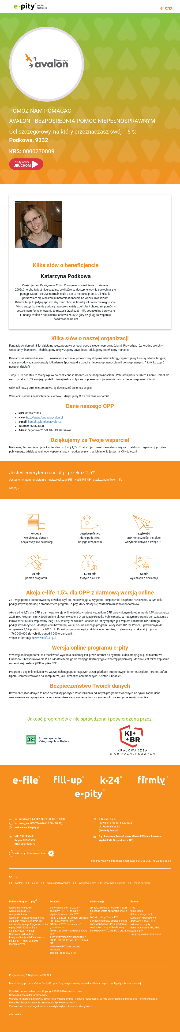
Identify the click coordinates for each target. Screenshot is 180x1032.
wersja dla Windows (20, 907)
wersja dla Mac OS (19, 910)
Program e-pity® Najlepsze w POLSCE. (30, 975)
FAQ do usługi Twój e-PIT (104, 917)
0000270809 (31, 151)
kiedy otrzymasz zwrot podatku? (68, 937)
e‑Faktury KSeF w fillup (21, 930)
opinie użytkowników (58, 883)
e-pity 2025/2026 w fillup (23, 927)
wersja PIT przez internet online (26, 917)
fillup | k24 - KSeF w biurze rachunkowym (23, 942)
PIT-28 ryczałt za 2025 (62, 921)
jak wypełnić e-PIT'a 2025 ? (65, 907)
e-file (13, 876)
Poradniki (55, 901)
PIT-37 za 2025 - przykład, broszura (69, 917)
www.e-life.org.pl (45, 637)
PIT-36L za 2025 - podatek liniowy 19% (68, 932)
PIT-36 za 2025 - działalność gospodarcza (65, 926)
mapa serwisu (142, 883)
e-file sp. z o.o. (74, 991)
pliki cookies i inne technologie (140, 998)
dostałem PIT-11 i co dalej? (65, 910)
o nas (35, 883)
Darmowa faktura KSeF (22, 934)
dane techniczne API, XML (145, 927)
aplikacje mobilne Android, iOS (26, 921)
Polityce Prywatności (86, 998)
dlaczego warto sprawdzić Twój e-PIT (109, 912)
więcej (13, 488)
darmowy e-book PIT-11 (144, 921)
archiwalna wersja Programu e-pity (28, 924)
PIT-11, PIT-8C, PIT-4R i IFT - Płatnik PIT (69, 942)
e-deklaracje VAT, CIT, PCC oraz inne (110, 930)
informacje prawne (114, 883)
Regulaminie (66, 998)
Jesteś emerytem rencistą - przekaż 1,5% (52, 472)
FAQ (133, 907)
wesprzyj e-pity (87, 883)
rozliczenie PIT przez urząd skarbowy (65, 948)
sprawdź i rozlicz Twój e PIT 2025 (108, 907)
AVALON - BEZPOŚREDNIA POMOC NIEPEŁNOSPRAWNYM (82, 121)
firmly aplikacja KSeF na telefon (26, 937)
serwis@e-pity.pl (29, 827)
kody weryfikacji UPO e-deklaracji (108, 924)
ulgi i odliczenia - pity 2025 (64, 914)
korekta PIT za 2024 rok (63, 952)
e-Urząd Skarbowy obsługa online (108, 920)
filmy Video (137, 910)
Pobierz (23, 901)
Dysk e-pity (137, 930)
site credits (15, 1014)
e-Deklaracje (97, 901)
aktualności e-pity (140, 924)
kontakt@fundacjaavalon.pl (45, 421)
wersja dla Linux (18, 914)
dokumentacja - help (142, 914)
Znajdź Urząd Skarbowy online (28, 853)
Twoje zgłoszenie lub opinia (146, 934)
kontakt (19, 883)
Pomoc (135, 901)
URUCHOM (22, 164)
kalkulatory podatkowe (143, 917)
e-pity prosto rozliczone (30, 6)
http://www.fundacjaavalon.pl (44, 417)
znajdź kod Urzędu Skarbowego (107, 927)
